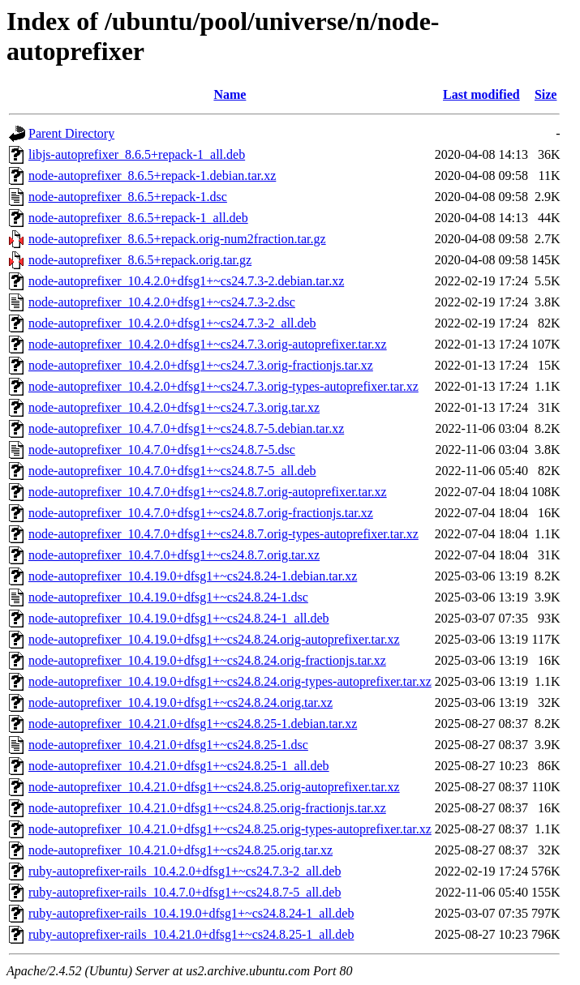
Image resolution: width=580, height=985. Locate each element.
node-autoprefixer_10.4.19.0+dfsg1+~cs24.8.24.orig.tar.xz (180, 702)
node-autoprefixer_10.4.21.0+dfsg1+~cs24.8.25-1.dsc (168, 745)
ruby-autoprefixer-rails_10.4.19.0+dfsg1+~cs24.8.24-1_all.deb (191, 913)
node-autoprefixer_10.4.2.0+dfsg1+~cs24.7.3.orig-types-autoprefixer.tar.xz (223, 386)
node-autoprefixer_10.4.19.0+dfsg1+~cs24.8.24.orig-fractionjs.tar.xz (207, 660)
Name (229, 94)
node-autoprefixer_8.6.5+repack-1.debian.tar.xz (152, 175)
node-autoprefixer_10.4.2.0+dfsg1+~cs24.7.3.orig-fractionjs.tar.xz (200, 365)
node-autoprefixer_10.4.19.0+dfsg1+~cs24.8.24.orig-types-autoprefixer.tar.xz (230, 681)
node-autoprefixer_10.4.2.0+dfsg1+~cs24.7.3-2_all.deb (172, 323)
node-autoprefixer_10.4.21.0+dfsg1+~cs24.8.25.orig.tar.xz (180, 850)
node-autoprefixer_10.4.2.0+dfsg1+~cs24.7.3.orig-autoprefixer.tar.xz (207, 344)
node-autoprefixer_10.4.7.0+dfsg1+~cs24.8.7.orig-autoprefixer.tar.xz (207, 492)
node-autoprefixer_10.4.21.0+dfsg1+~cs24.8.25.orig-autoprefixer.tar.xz (214, 787)
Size (546, 94)
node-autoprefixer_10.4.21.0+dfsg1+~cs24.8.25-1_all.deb (178, 766)
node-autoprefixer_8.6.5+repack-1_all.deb (138, 218)
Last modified (481, 94)
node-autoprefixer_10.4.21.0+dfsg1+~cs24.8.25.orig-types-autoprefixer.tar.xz (230, 829)
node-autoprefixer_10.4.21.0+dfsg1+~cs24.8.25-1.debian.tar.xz (192, 723)
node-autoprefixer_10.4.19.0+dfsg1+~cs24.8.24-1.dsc (168, 597)
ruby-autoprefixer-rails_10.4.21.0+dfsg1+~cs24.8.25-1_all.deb (191, 934)
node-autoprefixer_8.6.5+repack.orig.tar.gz (139, 260)
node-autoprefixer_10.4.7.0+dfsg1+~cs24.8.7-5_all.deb (172, 471)
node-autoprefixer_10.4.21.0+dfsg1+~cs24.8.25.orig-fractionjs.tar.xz (207, 808)
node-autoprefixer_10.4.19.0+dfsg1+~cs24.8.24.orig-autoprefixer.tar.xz (214, 639)
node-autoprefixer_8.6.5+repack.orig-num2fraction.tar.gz (177, 239)
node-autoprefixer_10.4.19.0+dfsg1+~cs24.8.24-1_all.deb (178, 618)
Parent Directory (71, 133)
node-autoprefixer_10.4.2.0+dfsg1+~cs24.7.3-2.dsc (161, 302)
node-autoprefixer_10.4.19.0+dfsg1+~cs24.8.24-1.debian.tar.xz (192, 576)
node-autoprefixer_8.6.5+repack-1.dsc (127, 196)
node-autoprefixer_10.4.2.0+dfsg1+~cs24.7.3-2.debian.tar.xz (186, 281)
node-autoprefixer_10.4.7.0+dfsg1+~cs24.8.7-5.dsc (161, 449)
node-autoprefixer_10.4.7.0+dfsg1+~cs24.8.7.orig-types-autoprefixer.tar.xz (223, 534)
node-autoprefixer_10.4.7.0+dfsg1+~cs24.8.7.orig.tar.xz (174, 555)
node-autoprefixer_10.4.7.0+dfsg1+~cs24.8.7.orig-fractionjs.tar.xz (200, 513)
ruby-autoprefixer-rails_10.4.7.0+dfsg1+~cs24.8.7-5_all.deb (184, 892)
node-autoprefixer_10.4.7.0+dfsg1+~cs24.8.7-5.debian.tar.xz (186, 428)
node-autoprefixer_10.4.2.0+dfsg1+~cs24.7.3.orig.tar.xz (174, 407)
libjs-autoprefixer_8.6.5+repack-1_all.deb (136, 154)
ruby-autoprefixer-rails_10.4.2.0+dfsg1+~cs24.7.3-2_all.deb (184, 871)
